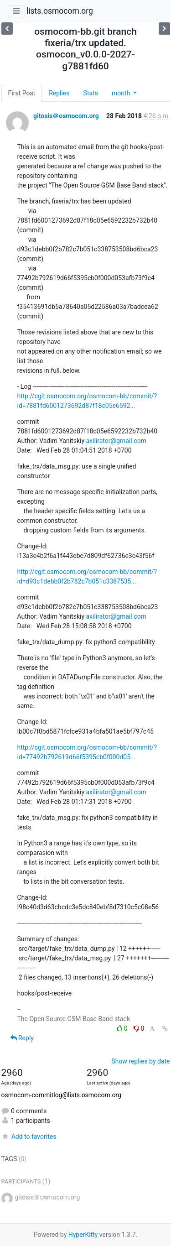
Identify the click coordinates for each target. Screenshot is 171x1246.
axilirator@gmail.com (116, 440)
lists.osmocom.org (59, 11)
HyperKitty (83, 1234)
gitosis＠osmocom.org (66, 116)
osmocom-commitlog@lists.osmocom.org (61, 1095)
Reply (22, 1038)
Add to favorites (29, 1136)
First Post (22, 93)
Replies (59, 93)
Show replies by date (140, 1061)
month (122, 93)
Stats (90, 93)
